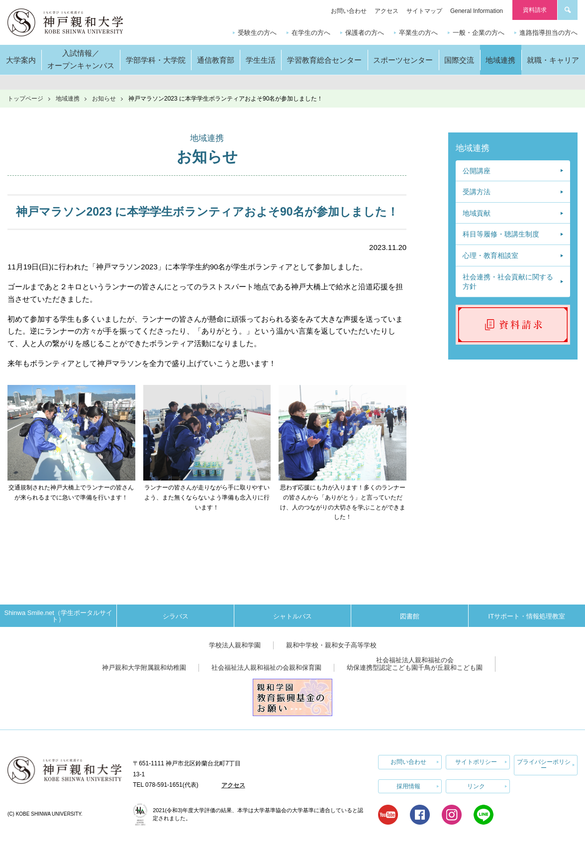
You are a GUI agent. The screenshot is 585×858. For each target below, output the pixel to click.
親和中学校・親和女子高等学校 (331, 645)
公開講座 (476, 171)
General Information (476, 10)
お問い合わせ (349, 10)
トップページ (25, 98)
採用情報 (408, 785)
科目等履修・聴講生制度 (501, 234)
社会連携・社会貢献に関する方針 (508, 282)
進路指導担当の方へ (548, 32)
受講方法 (476, 192)
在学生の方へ (311, 32)
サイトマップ (424, 10)
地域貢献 (476, 213)
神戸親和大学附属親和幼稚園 (144, 667)
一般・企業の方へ (478, 32)
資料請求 (535, 9)
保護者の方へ (364, 32)
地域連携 (68, 98)
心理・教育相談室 (490, 255)
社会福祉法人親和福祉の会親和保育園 (266, 667)
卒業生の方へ (418, 32)
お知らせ (104, 98)
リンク (476, 785)
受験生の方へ (257, 32)
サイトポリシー (476, 761)
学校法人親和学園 (235, 645)
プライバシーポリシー (544, 764)
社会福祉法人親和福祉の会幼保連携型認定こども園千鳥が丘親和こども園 (415, 664)
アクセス (386, 10)
